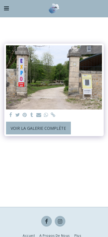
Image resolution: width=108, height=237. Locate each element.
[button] (6, 8)
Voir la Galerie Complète (38, 128)
